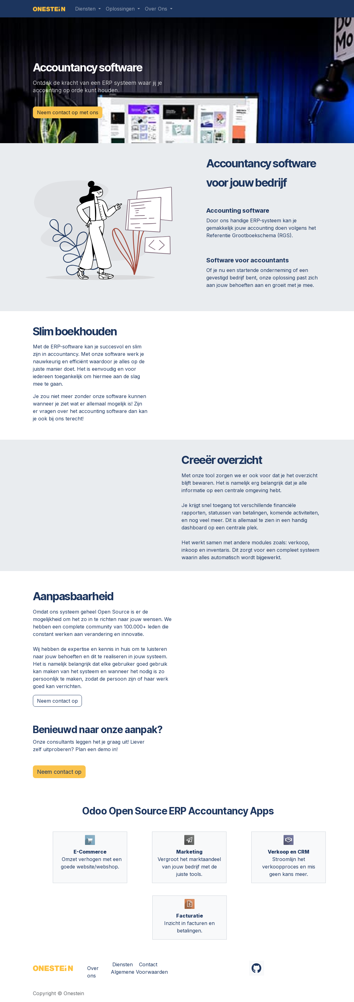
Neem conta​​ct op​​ (57, 701)
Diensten (122, 964)
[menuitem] (88, 8)
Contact (148, 964)
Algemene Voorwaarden (139, 972)
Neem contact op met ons (67, 112)
